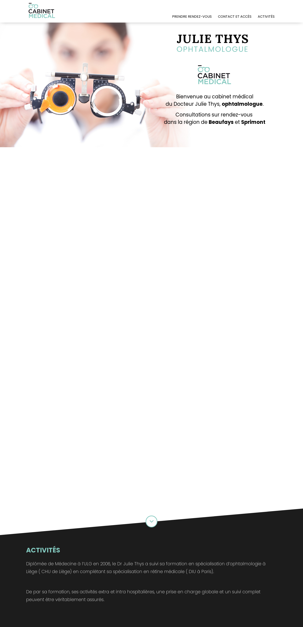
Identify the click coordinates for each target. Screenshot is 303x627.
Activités (266, 16)
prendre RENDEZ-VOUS (192, 16)
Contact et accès (234, 16)
